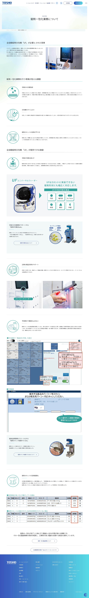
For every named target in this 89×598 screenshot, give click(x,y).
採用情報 (68, 3)
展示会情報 (28, 592)
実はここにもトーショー (74, 570)
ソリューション (43, 3)
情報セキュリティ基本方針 (52, 592)
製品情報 (48, 3)
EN (57, 3)
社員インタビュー (73, 573)
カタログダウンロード (57, 562)
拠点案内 (21, 576)
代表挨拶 (21, 565)
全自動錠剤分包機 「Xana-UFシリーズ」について (44, 550)
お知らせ (21, 592)
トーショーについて (30, 3)
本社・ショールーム (23, 579)
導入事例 (37, 3)
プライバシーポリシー (38, 592)
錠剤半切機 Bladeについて (28, 243)
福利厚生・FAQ (72, 576)
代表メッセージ (72, 565)
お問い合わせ (78, 3)
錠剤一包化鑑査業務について (46, 541)
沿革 (20, 573)
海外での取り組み (23, 582)
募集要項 (71, 579)
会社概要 (21, 570)
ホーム (8, 30)
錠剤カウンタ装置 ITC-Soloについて (27, 454)
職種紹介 (71, 567)
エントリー (71, 582)
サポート (53, 3)
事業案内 (21, 567)
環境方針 (62, 592)
